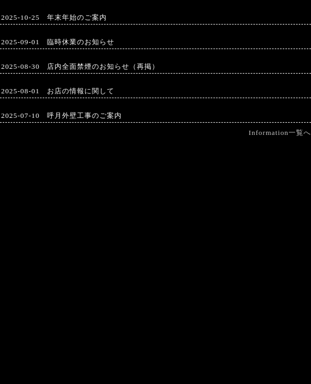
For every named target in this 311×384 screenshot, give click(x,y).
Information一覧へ (279, 133)
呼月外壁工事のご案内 (84, 115)
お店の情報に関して (80, 91)
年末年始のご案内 (77, 17)
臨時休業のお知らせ (80, 42)
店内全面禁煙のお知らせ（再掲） (103, 66)
